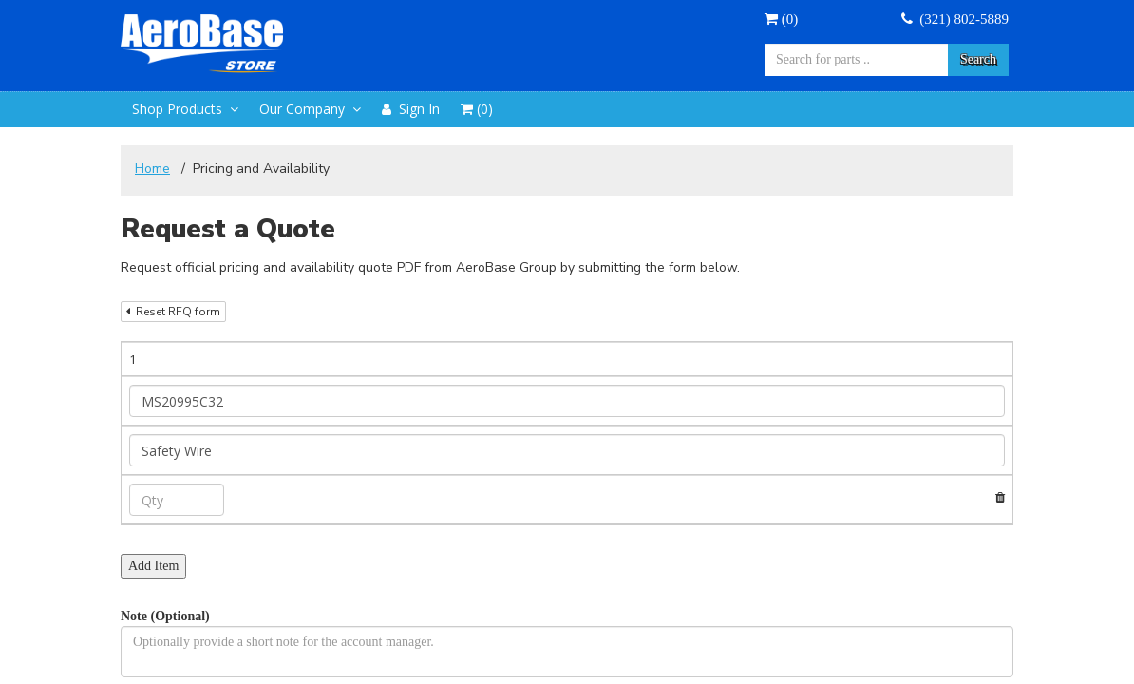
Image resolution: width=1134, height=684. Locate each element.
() (781, 19)
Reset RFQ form (173, 311)
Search (978, 59)
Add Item (153, 468)
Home (152, 169)
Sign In (411, 109)
